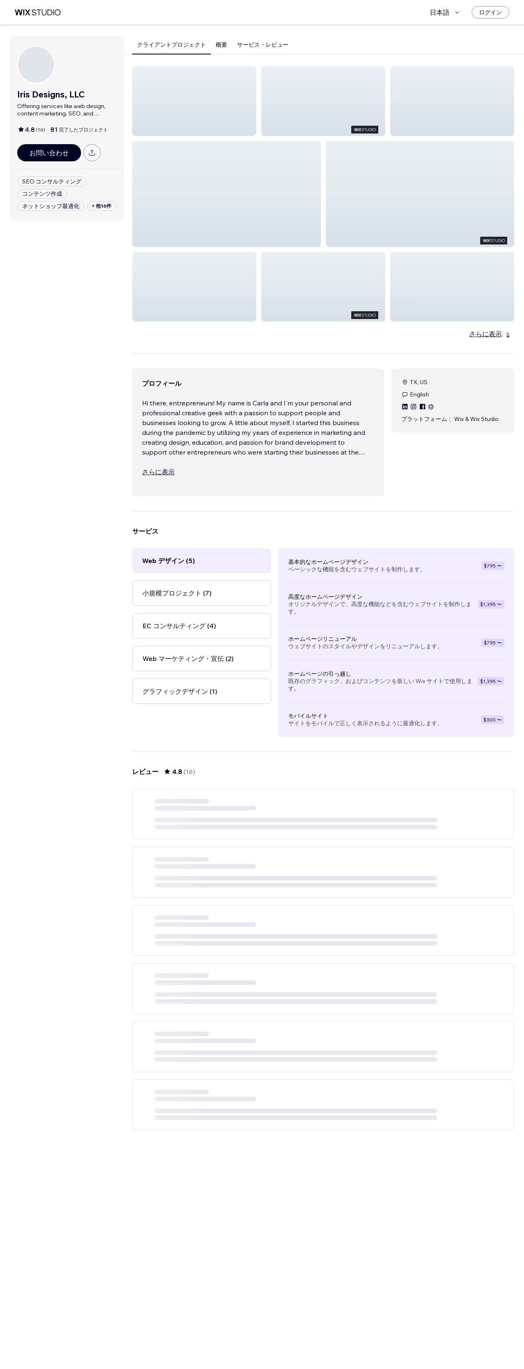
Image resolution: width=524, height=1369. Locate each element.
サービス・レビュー (263, 44)
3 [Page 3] (338, 1346)
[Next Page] (353, 1346)
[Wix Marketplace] (38, 12)
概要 (221, 44)
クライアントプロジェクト (171, 44)
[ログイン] (490, 12)
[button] (194, 101)
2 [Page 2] (323, 1346)
